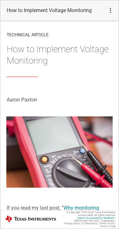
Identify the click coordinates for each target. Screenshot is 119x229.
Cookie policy (89, 223)
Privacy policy (72, 223)
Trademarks (107, 220)
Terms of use (106, 223)
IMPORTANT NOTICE (86, 220)
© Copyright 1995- (80, 212)
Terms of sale (108, 226)
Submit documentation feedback (95, 218)
